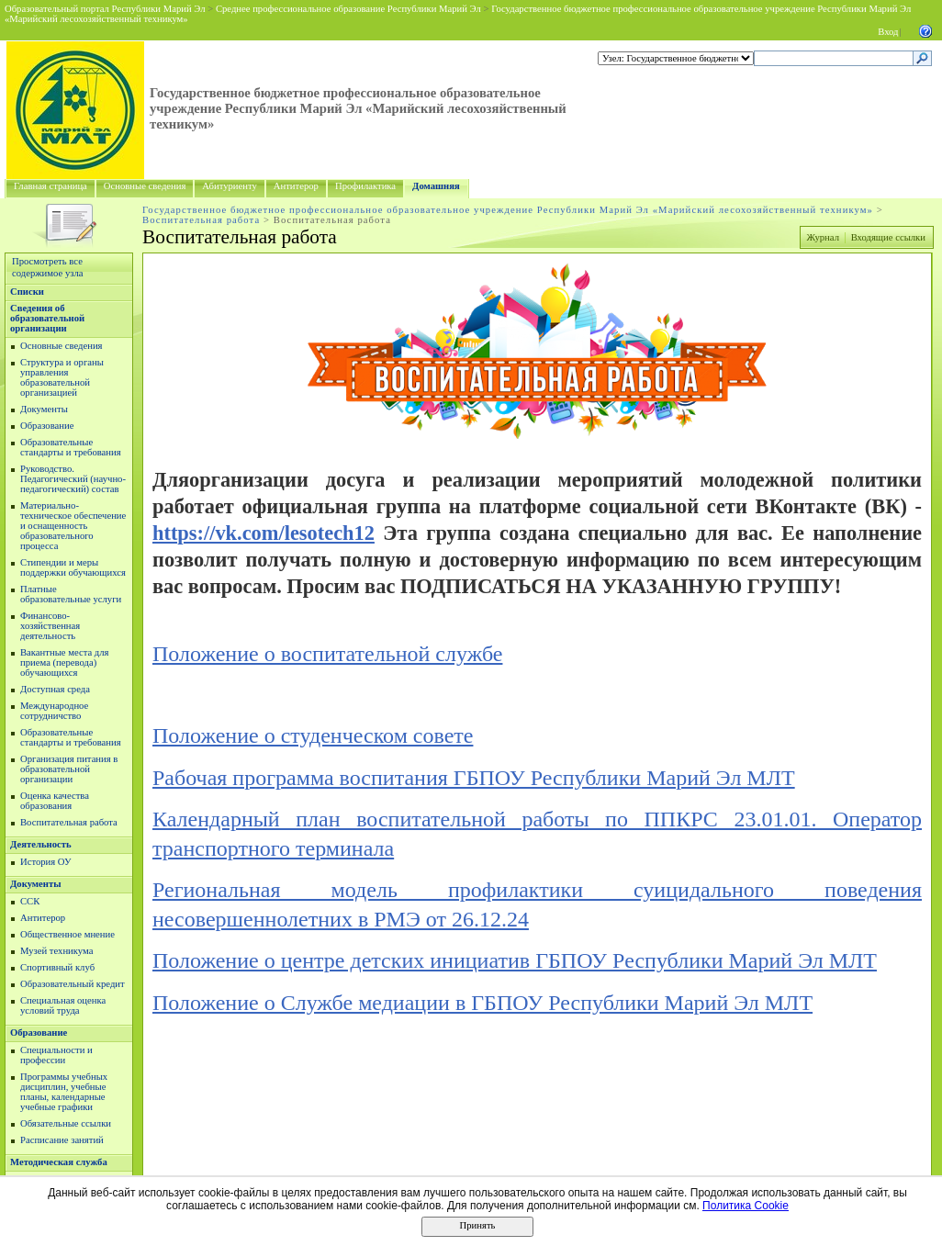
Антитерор (296, 186)
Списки (27, 291)
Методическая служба (58, 1162)
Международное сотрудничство (54, 711)
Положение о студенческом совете (312, 735)
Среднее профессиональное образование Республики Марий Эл (348, 9)
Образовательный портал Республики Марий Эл (105, 9)
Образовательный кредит (72, 984)
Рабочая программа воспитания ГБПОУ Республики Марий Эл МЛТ (473, 778)
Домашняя (436, 186)
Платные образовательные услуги (70, 594)
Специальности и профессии (56, 1055)
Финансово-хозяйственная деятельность (50, 626)
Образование (46, 426)
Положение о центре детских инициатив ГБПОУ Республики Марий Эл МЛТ (514, 960)
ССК (29, 901)
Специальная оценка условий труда (63, 1005)
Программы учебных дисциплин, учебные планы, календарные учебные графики (63, 1092)
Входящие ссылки (888, 237)
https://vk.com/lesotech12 (263, 533)
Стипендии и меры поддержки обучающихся (73, 567)
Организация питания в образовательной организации (69, 769)
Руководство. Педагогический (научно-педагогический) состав (73, 479)
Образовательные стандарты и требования (70, 447)
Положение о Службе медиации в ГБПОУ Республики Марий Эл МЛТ (482, 1003)
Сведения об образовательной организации (47, 318)
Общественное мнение (67, 934)
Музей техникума (56, 951)
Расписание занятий (62, 1140)
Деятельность (41, 844)
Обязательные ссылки (65, 1123)
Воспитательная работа (201, 220)
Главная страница (50, 186)
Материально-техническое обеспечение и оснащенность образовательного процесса (73, 525)
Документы (44, 409)
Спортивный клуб (57, 967)
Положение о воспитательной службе (327, 654)
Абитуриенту (229, 186)
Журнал (822, 237)
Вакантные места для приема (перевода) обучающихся (64, 662)
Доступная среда (55, 689)
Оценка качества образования (54, 801)
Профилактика (365, 186)
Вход (888, 32)
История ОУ (46, 862)
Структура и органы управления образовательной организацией (62, 377)
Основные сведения (145, 186)
